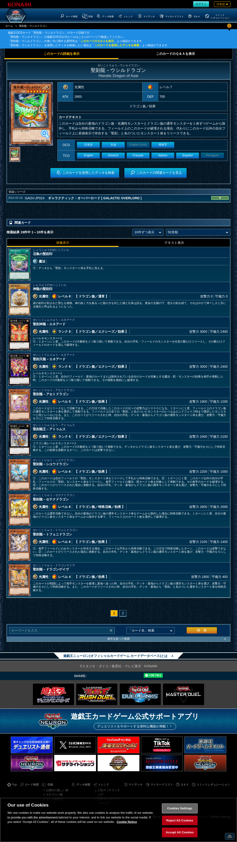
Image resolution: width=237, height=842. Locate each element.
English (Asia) (138, 144)
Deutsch (113, 155)
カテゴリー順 (54, 794)
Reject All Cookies (179, 820)
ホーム (9, 25)
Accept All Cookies (180, 832)
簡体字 (163, 144)
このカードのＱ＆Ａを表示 (97, 41)
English (88, 155)
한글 (113, 144)
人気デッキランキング (109, 792)
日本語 (88, 144)
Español (188, 155)
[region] (118, 820)
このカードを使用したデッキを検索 (116, 45)
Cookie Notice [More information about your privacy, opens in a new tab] (127, 822)
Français (138, 155)
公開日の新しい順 (57, 790)
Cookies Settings (179, 808)
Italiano (162, 155)
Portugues (212, 155)
